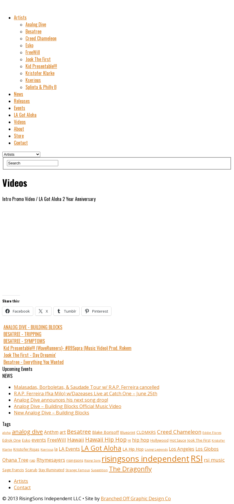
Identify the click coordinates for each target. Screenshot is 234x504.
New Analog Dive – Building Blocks (51, 412)
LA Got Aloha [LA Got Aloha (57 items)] (101, 448)
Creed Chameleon (40, 38)
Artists (20, 17)
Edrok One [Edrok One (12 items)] (11, 440)
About (19, 128)
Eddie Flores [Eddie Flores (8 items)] (211, 433)
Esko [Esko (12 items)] (26, 440)
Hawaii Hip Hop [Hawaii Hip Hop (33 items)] (106, 439)
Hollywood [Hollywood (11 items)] (159, 440)
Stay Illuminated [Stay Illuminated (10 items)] (51, 469)
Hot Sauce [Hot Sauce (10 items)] (178, 440)
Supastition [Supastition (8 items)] (99, 470)
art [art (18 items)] (63, 432)
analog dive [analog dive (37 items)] (27, 431)
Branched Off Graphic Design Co (136, 498)
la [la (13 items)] (56, 449)
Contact (21, 142)
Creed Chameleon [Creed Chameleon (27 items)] (179, 431)
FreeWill (32, 52)
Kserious (33, 80)
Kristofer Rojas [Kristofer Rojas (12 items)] (26, 449)
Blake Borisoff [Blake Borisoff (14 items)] (105, 432)
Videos (20, 121)
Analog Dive (35, 24)
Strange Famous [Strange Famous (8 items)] (77, 470)
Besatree (33, 31)
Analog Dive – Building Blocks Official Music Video (67, 406)
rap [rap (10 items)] (32, 460)
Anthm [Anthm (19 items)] (51, 432)
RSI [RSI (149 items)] (197, 458)
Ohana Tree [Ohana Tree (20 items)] (15, 460)
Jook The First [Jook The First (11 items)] (199, 440)
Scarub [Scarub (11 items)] (31, 469)
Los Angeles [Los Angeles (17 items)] (181, 449)
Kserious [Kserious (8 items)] (47, 449)
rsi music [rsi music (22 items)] (214, 459)
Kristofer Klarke (39, 73)
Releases (22, 100)
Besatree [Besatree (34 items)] (79, 432)
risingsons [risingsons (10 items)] (74, 460)
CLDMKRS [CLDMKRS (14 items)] (146, 432)
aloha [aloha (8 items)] (6, 433)
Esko (29, 45)
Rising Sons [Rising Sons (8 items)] (92, 460)
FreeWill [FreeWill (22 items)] (56, 439)
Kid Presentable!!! (41, 66)
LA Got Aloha (25, 114)
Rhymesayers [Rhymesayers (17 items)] (50, 460)
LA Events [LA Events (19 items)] (69, 449)
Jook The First (38, 59)
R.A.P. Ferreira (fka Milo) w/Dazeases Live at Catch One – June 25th (85, 393)
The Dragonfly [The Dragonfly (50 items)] (130, 468)
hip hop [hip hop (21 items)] (140, 439)
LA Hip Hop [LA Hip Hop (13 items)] (133, 449)
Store (19, 135)
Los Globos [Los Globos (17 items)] (207, 449)
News (18, 93)
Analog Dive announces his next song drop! (61, 400)
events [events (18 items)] (39, 440)
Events (19, 107)
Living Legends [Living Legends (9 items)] (156, 449)
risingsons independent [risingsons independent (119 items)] (145, 458)
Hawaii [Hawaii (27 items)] (75, 439)
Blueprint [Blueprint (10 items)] (127, 432)
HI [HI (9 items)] (129, 440)
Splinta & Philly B (40, 87)
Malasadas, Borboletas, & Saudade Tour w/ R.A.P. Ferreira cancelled (86, 387)
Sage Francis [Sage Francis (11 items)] (13, 469)
